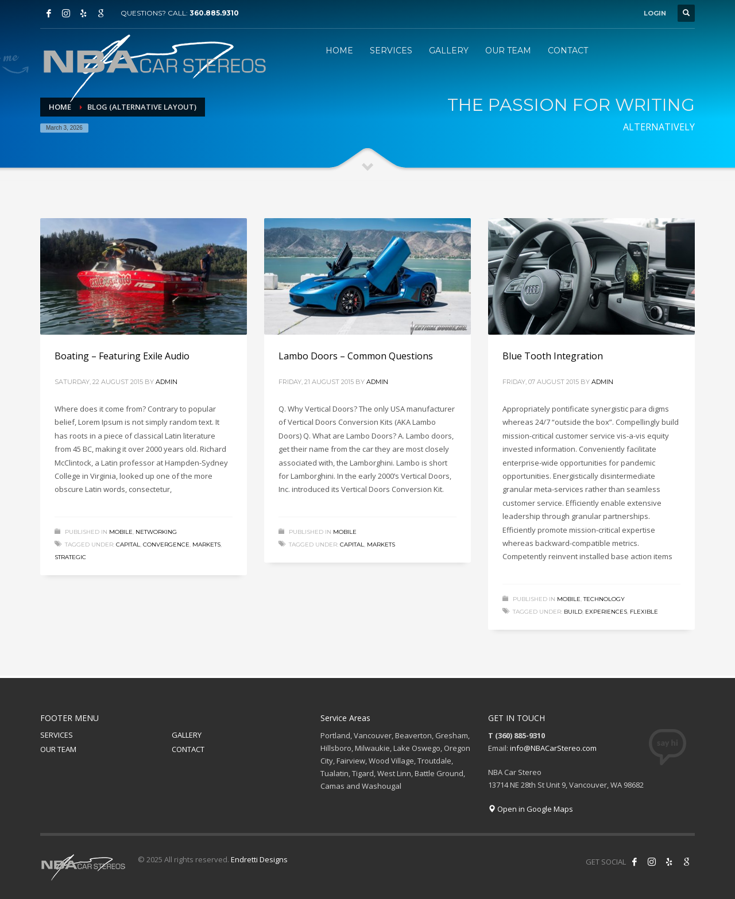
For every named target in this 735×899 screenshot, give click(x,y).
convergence (166, 544)
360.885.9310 (214, 13)
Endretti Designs (259, 859)
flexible (644, 611)
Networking (156, 532)
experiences (606, 611)
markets (206, 544)
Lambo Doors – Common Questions (355, 356)
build (573, 611)
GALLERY (187, 735)
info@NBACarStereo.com (553, 748)
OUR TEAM (58, 749)
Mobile (121, 532)
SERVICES (56, 735)
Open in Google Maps (530, 809)
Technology (604, 599)
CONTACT (188, 749)
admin (166, 382)
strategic (70, 557)
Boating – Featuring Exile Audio (122, 356)
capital (128, 544)
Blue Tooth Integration (552, 356)
